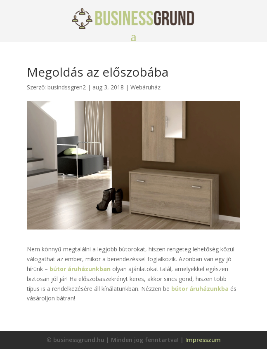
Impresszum (203, 340)
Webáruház (145, 87)
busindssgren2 (66, 87)
